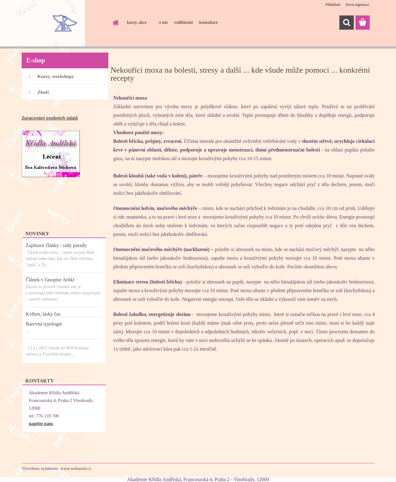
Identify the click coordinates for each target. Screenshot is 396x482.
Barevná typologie (44, 323)
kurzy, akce (137, 22)
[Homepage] (115, 22)
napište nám (41, 423)
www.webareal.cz (75, 468)
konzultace (208, 22)
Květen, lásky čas (43, 314)
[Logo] (64, 22)
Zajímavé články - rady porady (56, 245)
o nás (163, 22)
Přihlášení (332, 4)
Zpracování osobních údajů (50, 118)
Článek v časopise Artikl (50, 279)
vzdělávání (183, 22)
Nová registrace (357, 4)
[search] (346, 22)
